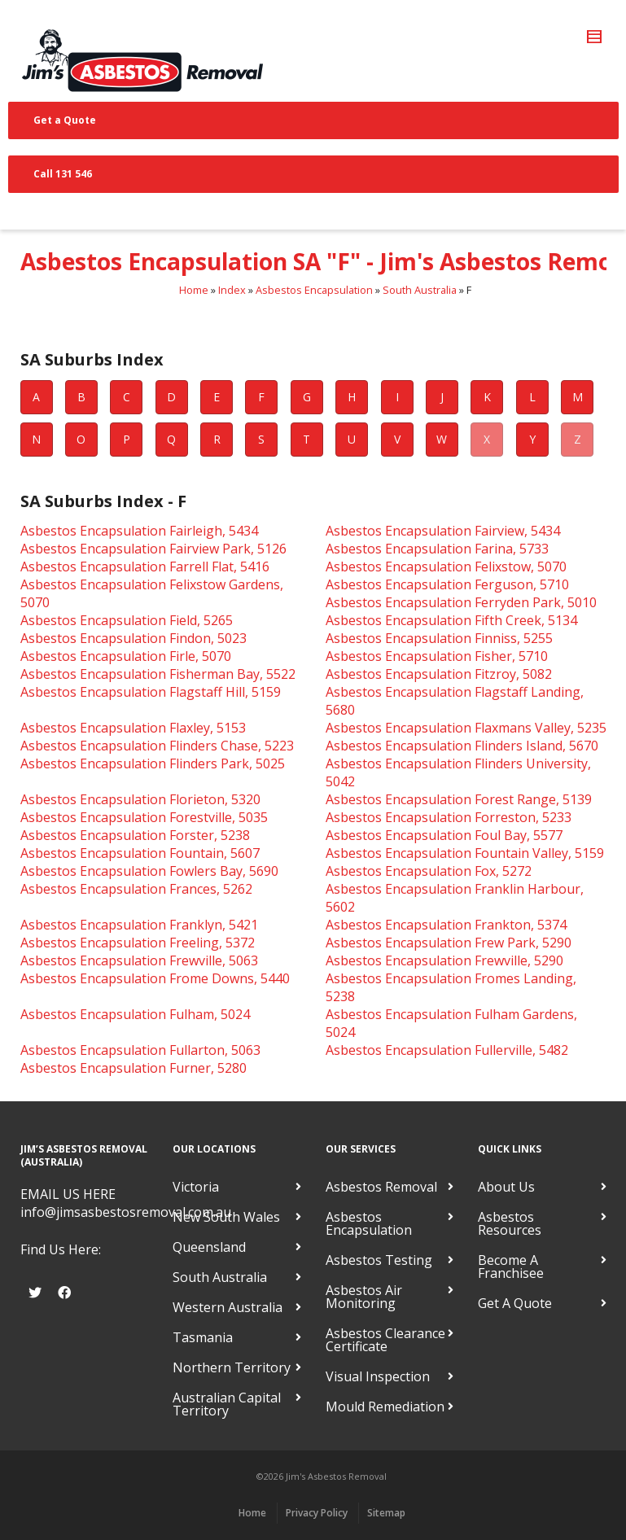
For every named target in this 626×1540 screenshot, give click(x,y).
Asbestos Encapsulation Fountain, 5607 (140, 853)
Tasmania (203, 1337)
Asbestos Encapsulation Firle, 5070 (125, 656)
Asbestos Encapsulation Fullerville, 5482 (447, 1050)
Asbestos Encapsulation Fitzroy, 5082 (439, 674)
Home (193, 289)
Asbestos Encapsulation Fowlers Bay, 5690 (149, 871)
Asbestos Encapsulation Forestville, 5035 (144, 817)
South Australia (420, 289)
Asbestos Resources (509, 1223)
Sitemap (386, 1513)
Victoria (196, 1187)
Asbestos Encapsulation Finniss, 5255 (439, 638)
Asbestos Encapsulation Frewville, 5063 (139, 960)
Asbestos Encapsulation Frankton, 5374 (446, 925)
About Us (506, 1187)
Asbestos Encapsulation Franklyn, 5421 (139, 925)
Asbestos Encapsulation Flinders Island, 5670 (462, 746)
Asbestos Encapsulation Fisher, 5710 (437, 656)
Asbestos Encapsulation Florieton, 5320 (140, 799)
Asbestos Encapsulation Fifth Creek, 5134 (451, 620)
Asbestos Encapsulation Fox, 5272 (429, 871)
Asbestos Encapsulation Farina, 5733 (437, 549)
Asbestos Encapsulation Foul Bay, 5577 (444, 835)
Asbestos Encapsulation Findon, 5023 (133, 638)
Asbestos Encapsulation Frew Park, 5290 (448, 943)
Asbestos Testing (379, 1260)
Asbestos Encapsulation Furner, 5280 (133, 1068)
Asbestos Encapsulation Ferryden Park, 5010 (461, 602)
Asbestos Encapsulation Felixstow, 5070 (446, 566)
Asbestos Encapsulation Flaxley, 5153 (133, 728)
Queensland (209, 1247)
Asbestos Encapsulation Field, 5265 (126, 620)
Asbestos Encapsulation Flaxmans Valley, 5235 (466, 728)
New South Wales (226, 1217)
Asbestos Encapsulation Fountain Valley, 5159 (465, 853)
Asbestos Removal (381, 1187)
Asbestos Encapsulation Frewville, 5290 (444, 960)
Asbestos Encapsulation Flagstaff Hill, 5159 (150, 692)
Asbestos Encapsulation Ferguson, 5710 (447, 584)
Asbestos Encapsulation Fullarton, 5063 (140, 1050)
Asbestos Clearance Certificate (385, 1339)
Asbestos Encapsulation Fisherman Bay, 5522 (157, 674)
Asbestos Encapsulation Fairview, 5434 (443, 531)
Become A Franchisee (511, 1266)
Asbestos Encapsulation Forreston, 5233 (448, 817)
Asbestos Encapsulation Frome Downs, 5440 (155, 978)
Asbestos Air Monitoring (364, 1296)
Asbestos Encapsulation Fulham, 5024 (135, 1014)
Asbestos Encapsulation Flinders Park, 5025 (152, 763)
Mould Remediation (385, 1406)
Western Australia (227, 1307)
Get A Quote (515, 1303)
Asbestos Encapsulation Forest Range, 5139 (459, 799)
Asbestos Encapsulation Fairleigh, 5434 (139, 531)
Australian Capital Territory (227, 1404)
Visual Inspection (378, 1376)
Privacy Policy (317, 1513)
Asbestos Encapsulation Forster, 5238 (135, 835)
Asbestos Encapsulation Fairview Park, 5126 (153, 549)
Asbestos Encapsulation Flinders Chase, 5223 (157, 746)
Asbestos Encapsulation (314, 289)
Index (232, 289)
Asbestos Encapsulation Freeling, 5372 (137, 943)
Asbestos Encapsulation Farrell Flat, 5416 (144, 566)
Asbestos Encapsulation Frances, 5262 (136, 889)
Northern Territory (232, 1367)
